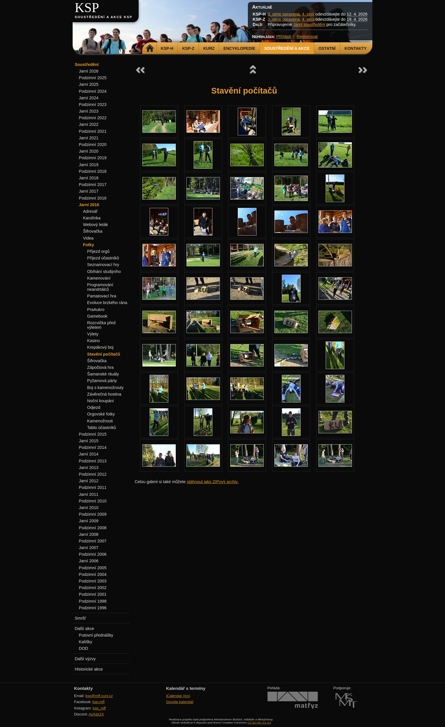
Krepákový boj (100, 347)
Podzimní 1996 (93, 607)
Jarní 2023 (89, 111)
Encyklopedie (239, 48)
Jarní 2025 (89, 84)
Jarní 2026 (89, 71)
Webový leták (95, 224)
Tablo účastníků (101, 427)
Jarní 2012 (89, 481)
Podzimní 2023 (93, 104)
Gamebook (97, 316)
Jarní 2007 (89, 547)
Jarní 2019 (89, 164)
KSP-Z (188, 48)
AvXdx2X (96, 714)
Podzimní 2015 (93, 434)
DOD (83, 648)
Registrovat (307, 36)
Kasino (93, 340)
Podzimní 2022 (93, 117)
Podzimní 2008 (93, 527)
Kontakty (355, 48)
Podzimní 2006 (93, 554)
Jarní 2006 (89, 561)
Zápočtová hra (100, 367)
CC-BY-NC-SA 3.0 (259, 722)
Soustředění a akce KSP (103, 17)
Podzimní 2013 (93, 461)
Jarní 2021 (89, 138)
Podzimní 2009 (93, 514)
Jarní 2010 (89, 507)
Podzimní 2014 (93, 447)
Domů (150, 48)
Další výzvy (85, 658)
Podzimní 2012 (93, 474)
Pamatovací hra (101, 296)
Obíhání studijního (104, 271)
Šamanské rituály (103, 374)
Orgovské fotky (101, 414)
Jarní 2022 (89, 124)
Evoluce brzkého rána (107, 302)
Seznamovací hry (103, 264)
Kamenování (98, 278)
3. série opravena (284, 14)
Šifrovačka (92, 231)
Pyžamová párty (102, 380)
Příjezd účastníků (103, 258)
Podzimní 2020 (93, 144)
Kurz (208, 48)
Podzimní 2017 (93, 184)
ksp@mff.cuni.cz (99, 696)
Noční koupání (100, 400)
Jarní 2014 (89, 454)
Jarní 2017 (89, 191)
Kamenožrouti (100, 421)
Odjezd (93, 407)
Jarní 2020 (89, 151)
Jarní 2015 (89, 441)
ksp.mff (99, 702)
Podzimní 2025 (93, 77)
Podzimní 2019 (93, 157)
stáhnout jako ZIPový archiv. (213, 481)
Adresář (90, 211)
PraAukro (95, 309)
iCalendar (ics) (178, 696)
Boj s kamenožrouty (105, 387)
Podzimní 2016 (93, 198)
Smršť (80, 618)
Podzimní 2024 (93, 91)
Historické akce (89, 669)
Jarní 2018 (89, 178)
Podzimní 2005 (93, 567)
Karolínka (92, 218)
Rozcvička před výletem (101, 325)
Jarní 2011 (89, 494)
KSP (87, 7)
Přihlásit (283, 36)
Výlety (92, 334)
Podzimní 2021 (93, 131)
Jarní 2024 (89, 98)
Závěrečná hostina (104, 394)
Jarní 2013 (89, 467)
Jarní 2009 (89, 521)
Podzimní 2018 (93, 171)
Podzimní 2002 (93, 587)
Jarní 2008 (89, 534)
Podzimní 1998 (93, 601)
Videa (88, 238)
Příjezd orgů (98, 251)
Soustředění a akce (287, 48)
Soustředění (87, 64)
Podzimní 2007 (93, 541)
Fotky (88, 244)
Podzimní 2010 (93, 501)
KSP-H (167, 48)
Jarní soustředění (309, 24)
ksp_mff (99, 708)
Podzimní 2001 (93, 594)
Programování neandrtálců (100, 287)
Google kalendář (179, 702)
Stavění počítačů (103, 354)
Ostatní (326, 48)
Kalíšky (85, 641)
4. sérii (308, 14)
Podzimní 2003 (93, 581)
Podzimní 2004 (93, 574)
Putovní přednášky (96, 635)
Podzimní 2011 (93, 487)
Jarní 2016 (89, 204)
